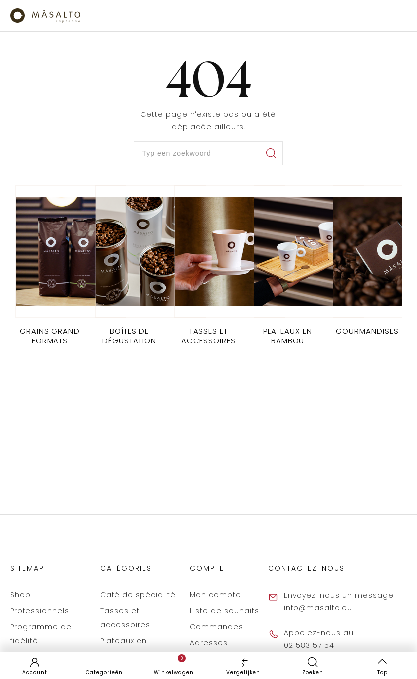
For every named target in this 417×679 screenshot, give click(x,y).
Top (382, 672)
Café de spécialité (138, 595)
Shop (20, 595)
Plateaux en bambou (123, 648)
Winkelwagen (174, 665)
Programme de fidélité (41, 634)
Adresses (209, 643)
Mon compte (215, 595)
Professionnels (39, 611)
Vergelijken (243, 665)
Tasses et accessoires (125, 618)
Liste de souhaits (224, 611)
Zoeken (312, 672)
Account (34, 672)
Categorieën (104, 672)
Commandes (216, 627)
